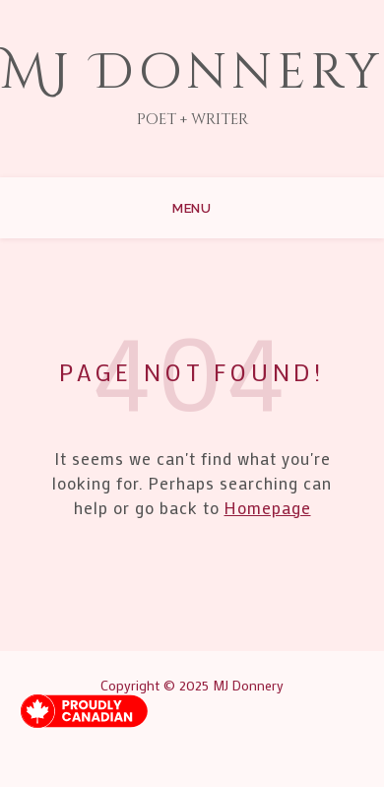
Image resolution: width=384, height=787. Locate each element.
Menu (192, 208)
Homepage (267, 507)
